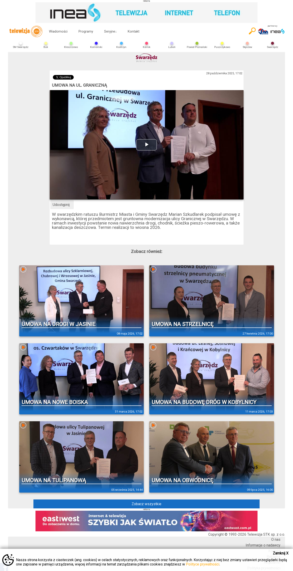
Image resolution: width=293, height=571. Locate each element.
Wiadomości (58, 31)
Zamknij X (280, 553)
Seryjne (110, 31)
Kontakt (133, 31)
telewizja (25, 31)
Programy (86, 31)
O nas (275, 539)
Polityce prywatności (202, 564)
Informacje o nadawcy (263, 545)
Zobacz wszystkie (146, 504)
